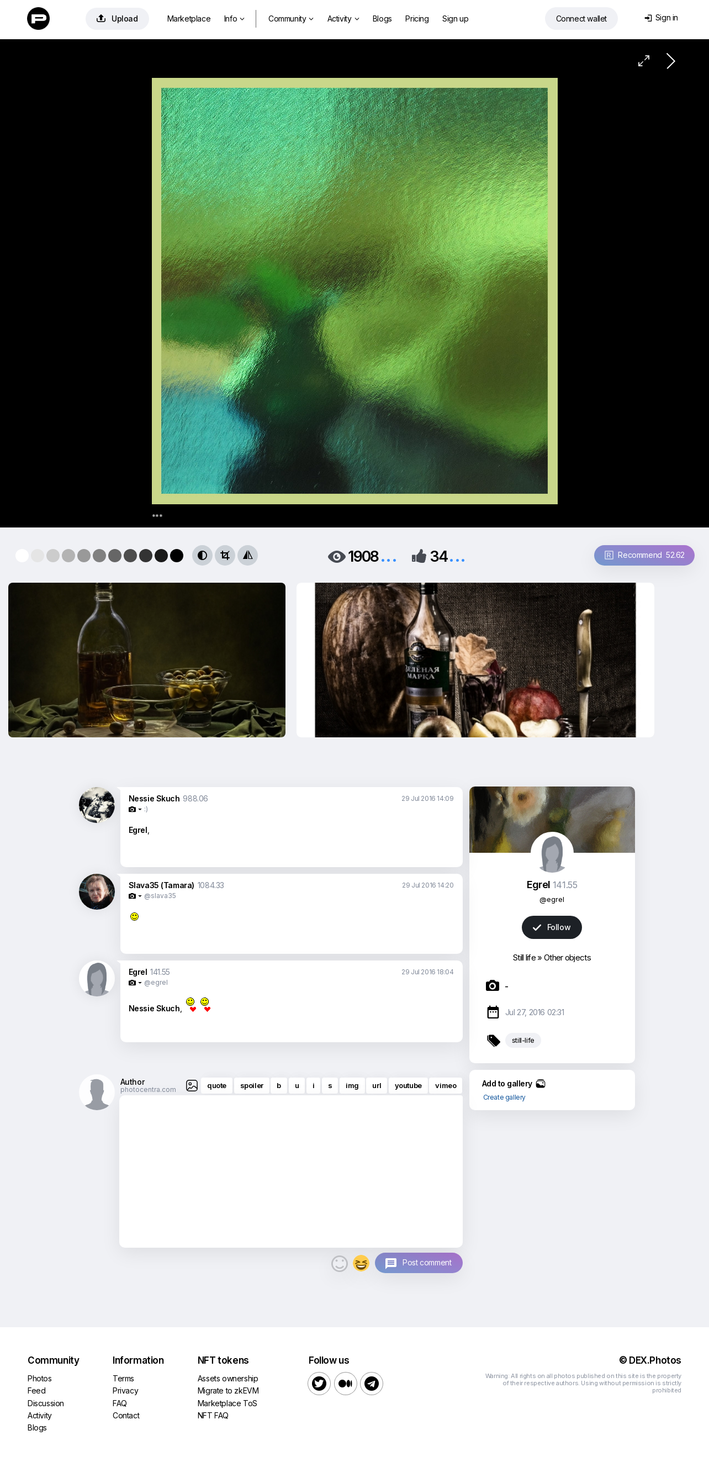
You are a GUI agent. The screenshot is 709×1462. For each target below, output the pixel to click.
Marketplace (189, 18)
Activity (343, 18)
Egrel (138, 972)
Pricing (416, 18)
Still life (524, 957)
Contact (126, 1415)
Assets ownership (228, 1378)
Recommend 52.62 (645, 555)
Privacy (125, 1390)
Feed (36, 1390)
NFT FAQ (213, 1415)
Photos (40, 1378)
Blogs (382, 18)
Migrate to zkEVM (228, 1390)
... (389, 555)
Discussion (46, 1403)
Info (234, 18)
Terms (123, 1378)
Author (132, 1081)
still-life (523, 1040)
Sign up (455, 18)
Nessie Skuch (154, 798)
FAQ (120, 1403)
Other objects (567, 957)
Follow (551, 927)
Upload (117, 18)
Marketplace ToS (227, 1403)
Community (291, 18)
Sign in (661, 17)
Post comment (427, 1262)
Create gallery (504, 1097)
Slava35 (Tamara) (162, 885)
